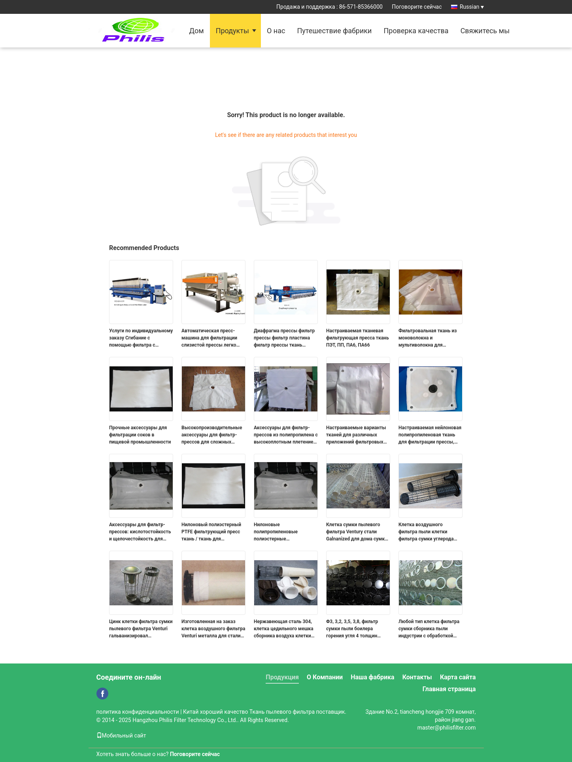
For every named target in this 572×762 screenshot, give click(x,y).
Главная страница (449, 689)
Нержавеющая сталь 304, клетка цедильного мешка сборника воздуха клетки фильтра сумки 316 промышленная (283, 629)
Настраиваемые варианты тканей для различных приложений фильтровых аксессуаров (356, 435)
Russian (472, 7)
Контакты (417, 677)
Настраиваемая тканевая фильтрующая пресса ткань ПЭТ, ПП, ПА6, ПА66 (357, 338)
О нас (276, 31)
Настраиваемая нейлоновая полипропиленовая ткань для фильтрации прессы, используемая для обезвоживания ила (429, 435)
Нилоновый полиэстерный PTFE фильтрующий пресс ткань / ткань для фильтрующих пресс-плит (211, 532)
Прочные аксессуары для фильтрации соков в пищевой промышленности (140, 435)
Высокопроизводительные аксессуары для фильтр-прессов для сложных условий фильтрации (211, 435)
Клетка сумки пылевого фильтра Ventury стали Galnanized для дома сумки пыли (356, 532)
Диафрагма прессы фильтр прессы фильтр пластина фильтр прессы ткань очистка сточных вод (284, 338)
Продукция (282, 677)
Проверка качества (415, 31)
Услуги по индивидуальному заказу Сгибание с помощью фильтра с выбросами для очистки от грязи (141, 338)
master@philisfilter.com (446, 727)
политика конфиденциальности (137, 712)
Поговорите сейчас (417, 7)
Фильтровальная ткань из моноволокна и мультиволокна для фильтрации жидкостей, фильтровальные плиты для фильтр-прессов (430, 338)
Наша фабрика (373, 677)
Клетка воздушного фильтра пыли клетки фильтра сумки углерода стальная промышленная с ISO (428, 532)
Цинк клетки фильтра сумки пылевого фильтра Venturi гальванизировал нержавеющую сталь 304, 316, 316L (141, 629)
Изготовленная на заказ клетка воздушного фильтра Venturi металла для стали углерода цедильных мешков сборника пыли (213, 629)
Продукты (232, 31)
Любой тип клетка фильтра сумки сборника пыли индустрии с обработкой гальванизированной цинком (428, 629)
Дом (196, 31)
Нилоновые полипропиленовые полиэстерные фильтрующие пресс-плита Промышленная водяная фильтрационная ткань (284, 532)
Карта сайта (458, 677)
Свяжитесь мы (485, 31)
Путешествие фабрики (334, 31)
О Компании (325, 677)
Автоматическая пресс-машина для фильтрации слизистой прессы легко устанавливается (209, 338)
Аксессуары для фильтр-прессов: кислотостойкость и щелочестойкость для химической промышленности (140, 532)
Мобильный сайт (121, 735)
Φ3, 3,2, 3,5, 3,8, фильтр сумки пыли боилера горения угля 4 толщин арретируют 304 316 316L (354, 629)
